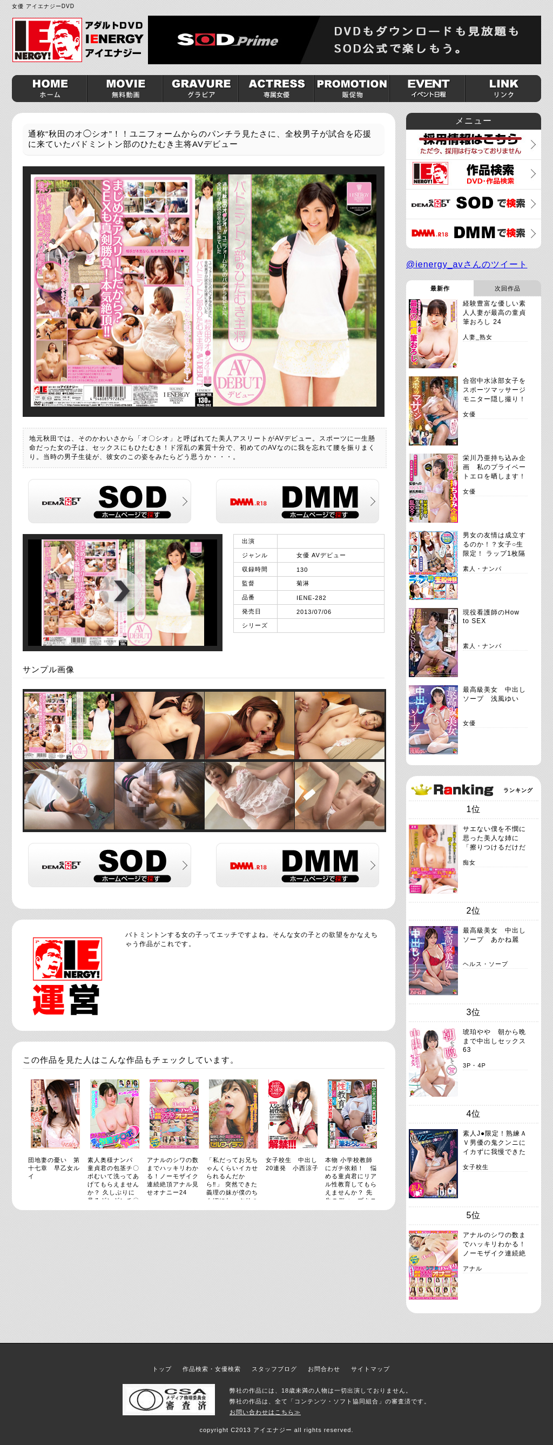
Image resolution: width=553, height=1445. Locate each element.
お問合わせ (324, 1369)
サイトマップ (370, 1369)
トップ (162, 1369)
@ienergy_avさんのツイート (467, 264)
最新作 (440, 288)
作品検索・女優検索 (212, 1369)
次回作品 (508, 288)
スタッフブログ (274, 1369)
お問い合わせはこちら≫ (265, 1412)
